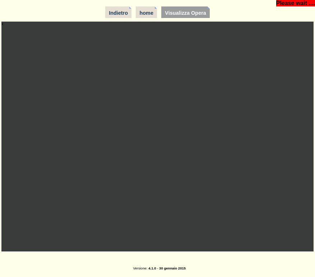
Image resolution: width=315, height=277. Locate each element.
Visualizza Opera (185, 13)
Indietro (118, 13)
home (146, 13)
